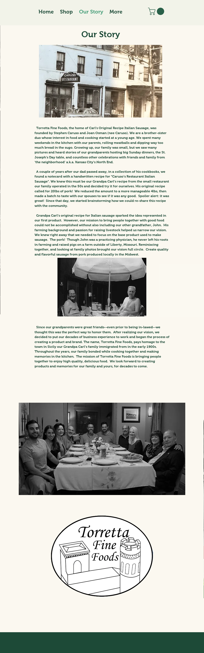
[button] (157, 11)
